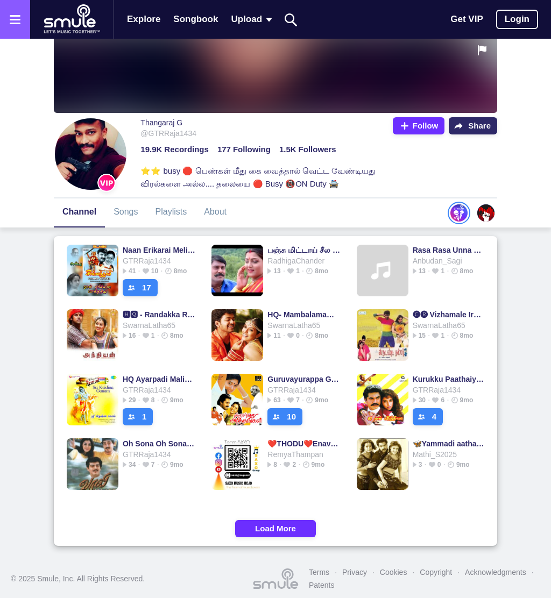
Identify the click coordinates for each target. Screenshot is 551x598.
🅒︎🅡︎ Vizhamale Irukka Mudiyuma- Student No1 (449, 314)
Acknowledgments (495, 572)
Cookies (393, 572)
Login (517, 19)
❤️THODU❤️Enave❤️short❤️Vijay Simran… (303, 443)
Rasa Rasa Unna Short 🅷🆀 (449, 250)
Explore (143, 19)
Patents (321, 585)
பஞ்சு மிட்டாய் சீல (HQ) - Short (303, 250)
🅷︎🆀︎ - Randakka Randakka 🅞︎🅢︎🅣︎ (159, 314)
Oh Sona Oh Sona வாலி (159, 443)
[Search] (291, 20)
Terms (319, 572)
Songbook (195, 19)
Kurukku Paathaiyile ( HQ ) (449, 379)
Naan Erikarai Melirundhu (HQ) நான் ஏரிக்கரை (159, 250)
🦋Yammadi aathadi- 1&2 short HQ (449, 443)
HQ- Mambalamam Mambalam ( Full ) (303, 314)
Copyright (436, 572)
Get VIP (466, 19)
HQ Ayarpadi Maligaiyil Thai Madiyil (159, 379)
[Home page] (71, 19)
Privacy (354, 572)
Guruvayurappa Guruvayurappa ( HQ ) (303, 379)
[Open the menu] (15, 19)
